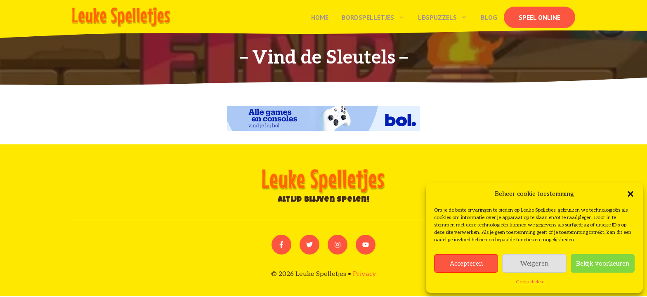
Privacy (364, 274)
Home (319, 17)
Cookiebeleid (530, 282)
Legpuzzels (446, 17)
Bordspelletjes (376, 17)
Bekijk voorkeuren (602, 263)
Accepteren (466, 263)
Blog (489, 17)
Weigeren (534, 263)
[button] (630, 194)
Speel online (539, 17)
